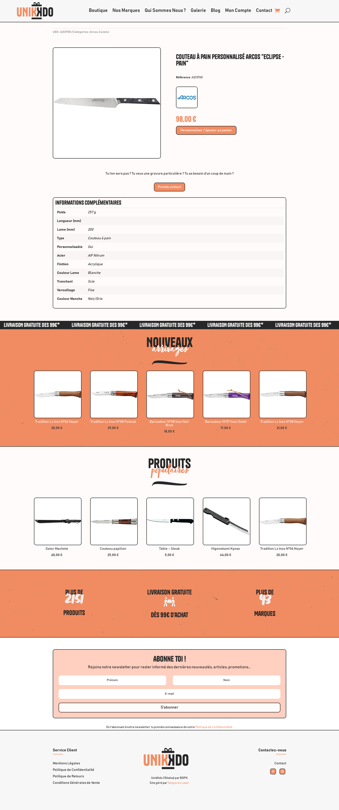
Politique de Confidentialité (73, 769)
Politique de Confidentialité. (214, 727)
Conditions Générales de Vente (76, 782)
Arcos (94, 32)
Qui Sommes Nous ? (165, 10)
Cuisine (104, 32)
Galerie (198, 10)
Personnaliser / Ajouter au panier (206, 130)
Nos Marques (126, 10)
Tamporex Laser (178, 782)
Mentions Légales (66, 763)
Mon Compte (238, 10)
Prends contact (169, 187)
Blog (215, 10)
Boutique (98, 10)
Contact (264, 10)
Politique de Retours (68, 776)
